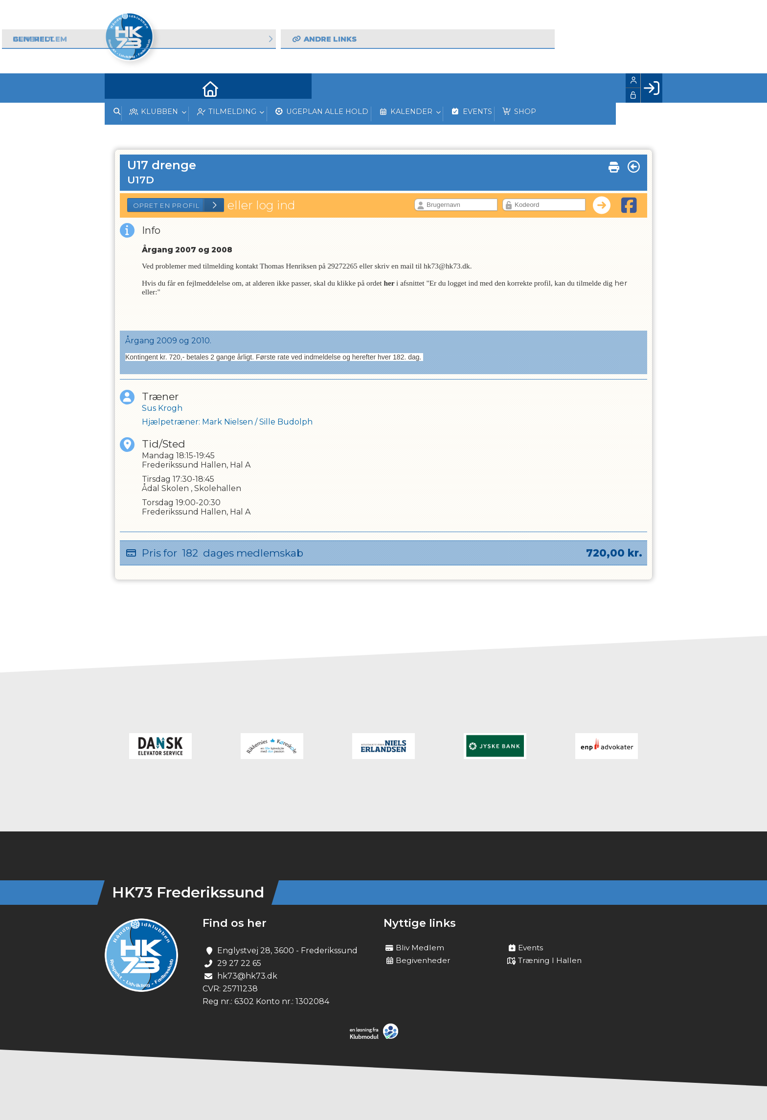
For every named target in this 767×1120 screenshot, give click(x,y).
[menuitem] (119, 88)
